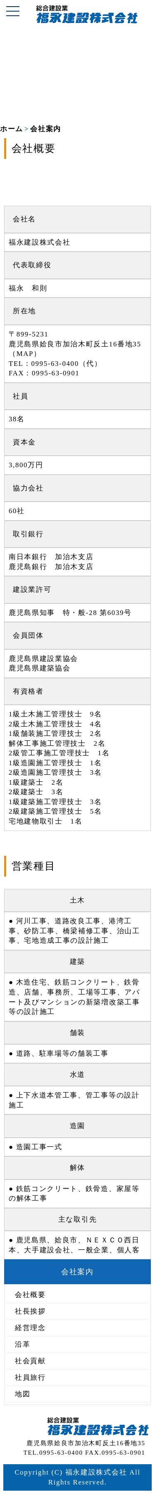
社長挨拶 (30, 1311)
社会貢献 (30, 1361)
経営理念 (30, 1328)
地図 (22, 1394)
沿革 (22, 1344)
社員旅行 (30, 1377)
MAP (25, 354)
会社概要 (30, 1295)
